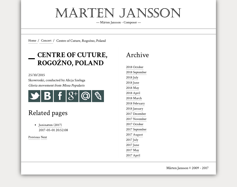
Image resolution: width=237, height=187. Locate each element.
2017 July (132, 140)
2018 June (133, 83)
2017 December (137, 114)
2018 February (136, 104)
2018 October (135, 67)
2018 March (134, 98)
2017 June (133, 145)
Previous (34, 137)
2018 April (133, 93)
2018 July (132, 78)
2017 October (135, 124)
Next (45, 137)
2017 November (137, 119)
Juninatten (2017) (51, 125)
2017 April (133, 155)
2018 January (135, 109)
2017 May (133, 150)
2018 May (133, 88)
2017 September (137, 130)
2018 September (137, 73)
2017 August (134, 135)
